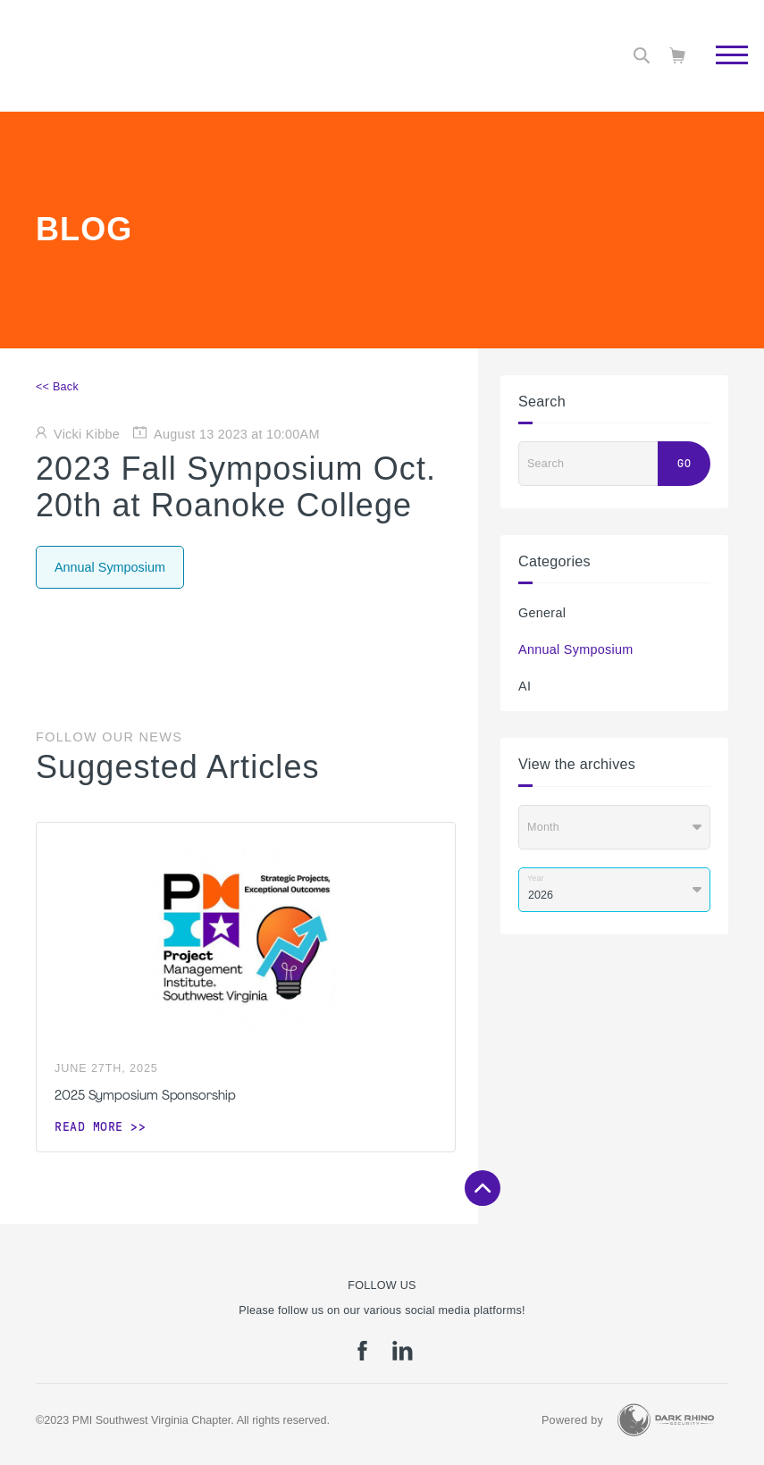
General (542, 613)
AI (524, 686)
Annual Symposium (576, 649)
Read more (89, 1126)
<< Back (57, 387)
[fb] (362, 1357)
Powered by (572, 1420)
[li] (402, 1357)
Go (684, 463)
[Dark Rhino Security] (666, 1420)
